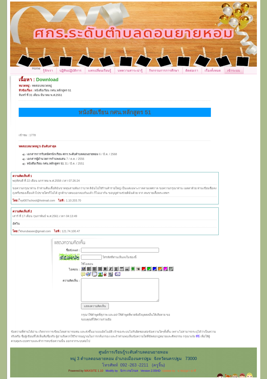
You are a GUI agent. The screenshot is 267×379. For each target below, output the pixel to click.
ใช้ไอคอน (87, 264)
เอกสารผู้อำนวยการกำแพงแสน (46, 158)
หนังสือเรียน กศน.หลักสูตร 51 (45, 163)
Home (36, 68)
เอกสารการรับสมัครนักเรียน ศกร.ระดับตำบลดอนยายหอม (63, 154)
